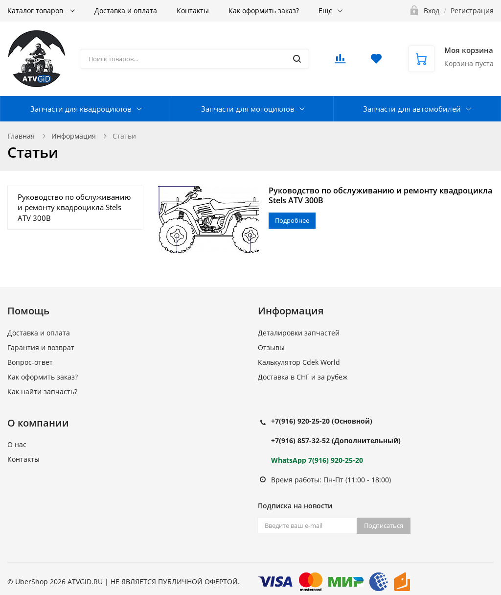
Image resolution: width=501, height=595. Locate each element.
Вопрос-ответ (30, 362)
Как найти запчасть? (42, 391)
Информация (73, 136)
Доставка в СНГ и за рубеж (302, 376)
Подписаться (383, 525)
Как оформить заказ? (263, 10)
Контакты (193, 10)
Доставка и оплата (125, 10)
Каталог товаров (36, 10)
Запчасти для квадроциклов (81, 109)
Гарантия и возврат (40, 347)
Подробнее (292, 220)
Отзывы (271, 347)
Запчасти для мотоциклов (248, 109)
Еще (326, 10)
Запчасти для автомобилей (412, 109)
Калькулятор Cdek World (299, 362)
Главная (21, 136)
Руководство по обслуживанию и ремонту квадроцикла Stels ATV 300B (380, 195)
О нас (16, 444)
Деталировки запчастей (299, 332)
